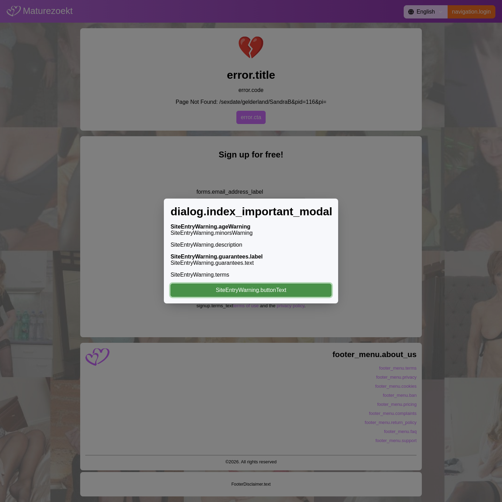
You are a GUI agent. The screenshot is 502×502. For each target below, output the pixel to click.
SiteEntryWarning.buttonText (251, 290)
